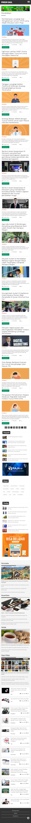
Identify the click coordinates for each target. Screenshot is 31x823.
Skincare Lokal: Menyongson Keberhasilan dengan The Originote (14, 616)
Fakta (14, 494)
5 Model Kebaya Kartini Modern (15, 436)
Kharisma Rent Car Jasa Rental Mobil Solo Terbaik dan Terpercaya (13, 589)
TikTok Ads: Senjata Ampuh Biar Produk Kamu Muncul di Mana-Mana (19, 690)
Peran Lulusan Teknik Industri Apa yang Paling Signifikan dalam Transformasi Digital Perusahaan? (19, 709)
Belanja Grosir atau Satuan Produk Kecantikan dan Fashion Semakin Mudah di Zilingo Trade (15, 623)
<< (5, 427)
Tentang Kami (15, 810)
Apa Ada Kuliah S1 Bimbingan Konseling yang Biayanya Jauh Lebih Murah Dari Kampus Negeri (14, 227)
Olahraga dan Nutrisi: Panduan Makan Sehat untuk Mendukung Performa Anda (13, 680)
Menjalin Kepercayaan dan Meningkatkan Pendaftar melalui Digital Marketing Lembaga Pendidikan (15, 331)
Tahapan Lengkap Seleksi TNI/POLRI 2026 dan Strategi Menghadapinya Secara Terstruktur (13, 87)
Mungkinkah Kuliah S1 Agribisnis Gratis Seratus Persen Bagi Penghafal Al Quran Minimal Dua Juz (15, 296)
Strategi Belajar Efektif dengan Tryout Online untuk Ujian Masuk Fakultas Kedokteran (15, 121)
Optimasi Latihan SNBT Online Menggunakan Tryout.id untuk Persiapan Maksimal (14, 53)
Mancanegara (15, 491)
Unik (10, 494)
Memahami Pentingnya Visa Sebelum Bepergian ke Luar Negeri (18, 750)
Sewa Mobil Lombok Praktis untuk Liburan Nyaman (13, 592)
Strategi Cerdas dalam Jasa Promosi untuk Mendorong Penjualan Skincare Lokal (14, 620)
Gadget (22, 488)
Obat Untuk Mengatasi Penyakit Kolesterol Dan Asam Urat (14, 647)
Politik (17, 488)
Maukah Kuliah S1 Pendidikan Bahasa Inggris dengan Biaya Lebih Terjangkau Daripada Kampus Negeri (14, 261)
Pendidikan (4, 37)
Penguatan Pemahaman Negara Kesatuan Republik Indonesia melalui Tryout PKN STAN (15, 397)
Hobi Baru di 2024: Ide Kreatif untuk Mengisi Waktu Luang (14, 676)
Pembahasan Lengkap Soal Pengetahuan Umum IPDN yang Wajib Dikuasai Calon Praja (15, 21)
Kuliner (12, 488)
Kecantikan (6, 488)
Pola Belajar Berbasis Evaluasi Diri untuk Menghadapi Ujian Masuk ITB (14, 364)
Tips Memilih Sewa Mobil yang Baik (20, 698)
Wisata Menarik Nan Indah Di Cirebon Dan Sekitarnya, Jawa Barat (15, 585)
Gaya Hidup (6, 485)
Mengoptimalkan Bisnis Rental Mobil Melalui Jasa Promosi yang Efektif (19, 729)
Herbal (8, 491)
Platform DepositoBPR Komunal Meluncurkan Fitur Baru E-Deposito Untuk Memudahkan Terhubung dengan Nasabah (15, 683)
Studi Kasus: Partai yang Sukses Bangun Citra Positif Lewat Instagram (19, 740)
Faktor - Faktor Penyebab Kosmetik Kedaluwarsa (13, 613)
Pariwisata (21, 485)
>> (25, 427)
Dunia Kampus (14, 485)
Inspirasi (5, 494)
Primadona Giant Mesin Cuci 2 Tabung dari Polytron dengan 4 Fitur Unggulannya (19, 760)
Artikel (15, 813)
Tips (4, 491)
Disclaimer (15, 816)
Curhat (22, 491)
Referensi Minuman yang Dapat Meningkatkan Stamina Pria (15, 645)
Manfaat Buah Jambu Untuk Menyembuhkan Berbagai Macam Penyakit (14, 650)
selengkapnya (6, 47)
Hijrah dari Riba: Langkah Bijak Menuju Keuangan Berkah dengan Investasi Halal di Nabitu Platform (19, 791)
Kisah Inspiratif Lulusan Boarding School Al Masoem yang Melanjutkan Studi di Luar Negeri (19, 771)
